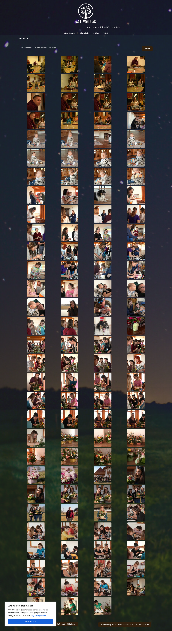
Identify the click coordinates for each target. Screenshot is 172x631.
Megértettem (30, 621)
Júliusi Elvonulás (69, 33)
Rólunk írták (84, 33)
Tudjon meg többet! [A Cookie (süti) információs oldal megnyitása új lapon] (38, 615)
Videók (106, 33)
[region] (30, 614)
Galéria (96, 33)
